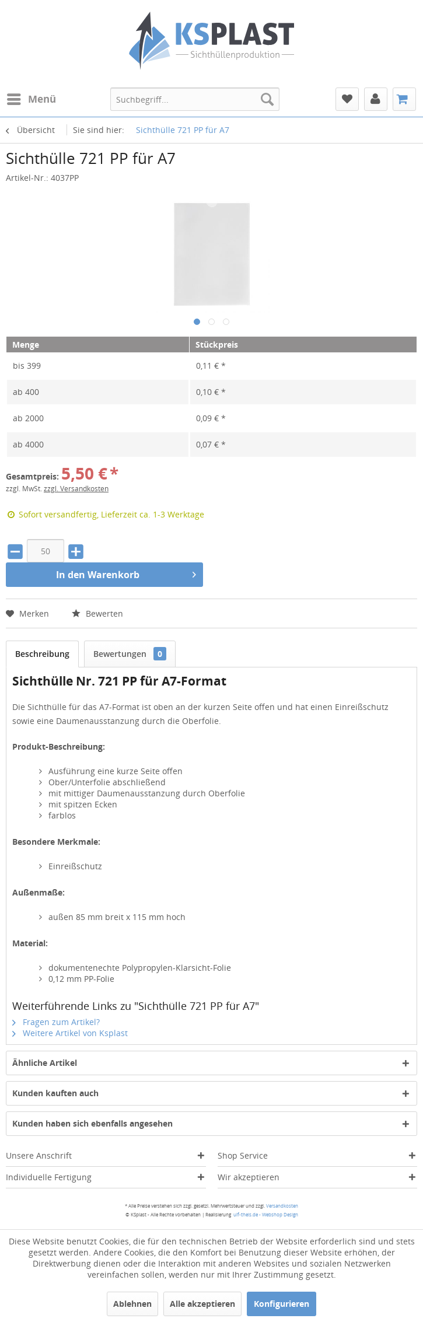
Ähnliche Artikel (44, 1062)
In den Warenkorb (126, 573)
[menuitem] (31, 99)
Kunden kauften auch (55, 1093)
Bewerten (97, 613)
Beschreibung (42, 653)
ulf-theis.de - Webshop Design (265, 1214)
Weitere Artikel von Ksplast (70, 1032)
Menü (31, 98)
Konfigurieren (281, 1303)
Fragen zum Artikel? (56, 1021)
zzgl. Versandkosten (76, 489)
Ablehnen (132, 1303)
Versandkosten (282, 1205)
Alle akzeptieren (202, 1303)
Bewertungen (129, 653)
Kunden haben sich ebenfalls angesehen (92, 1123)
